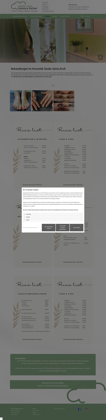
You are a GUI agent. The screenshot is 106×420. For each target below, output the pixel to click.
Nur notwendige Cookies (49, 227)
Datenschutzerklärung (27, 227)
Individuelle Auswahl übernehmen (62, 227)
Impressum (35, 227)
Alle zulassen (76, 227)
